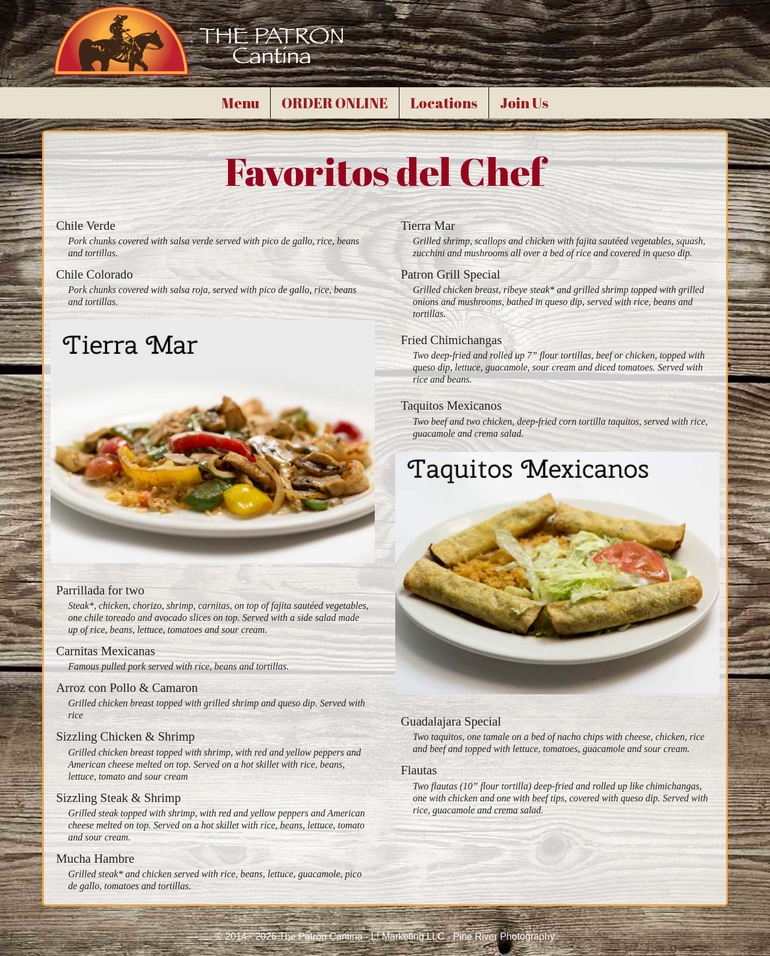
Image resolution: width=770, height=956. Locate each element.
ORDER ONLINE (335, 103)
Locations (444, 103)
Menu (240, 103)
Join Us (524, 103)
